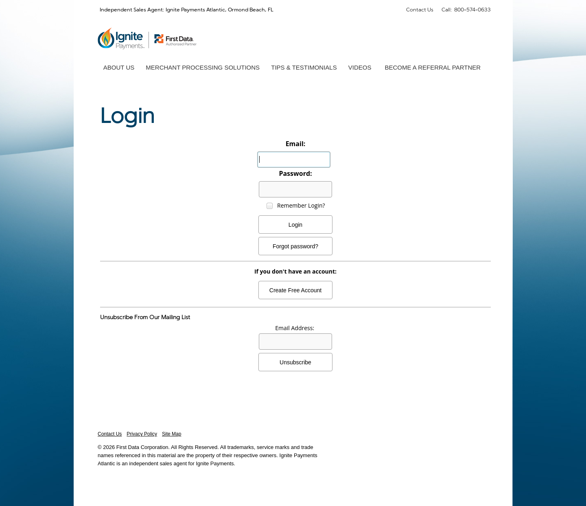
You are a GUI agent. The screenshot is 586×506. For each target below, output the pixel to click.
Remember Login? (301, 205)
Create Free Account (295, 290)
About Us (118, 67)
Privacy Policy (142, 434)
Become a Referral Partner (433, 67)
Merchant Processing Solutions (203, 67)
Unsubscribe (295, 362)
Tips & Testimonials (304, 67)
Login (295, 224)
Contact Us (419, 9)
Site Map (171, 434)
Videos (360, 67)
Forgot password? (295, 246)
